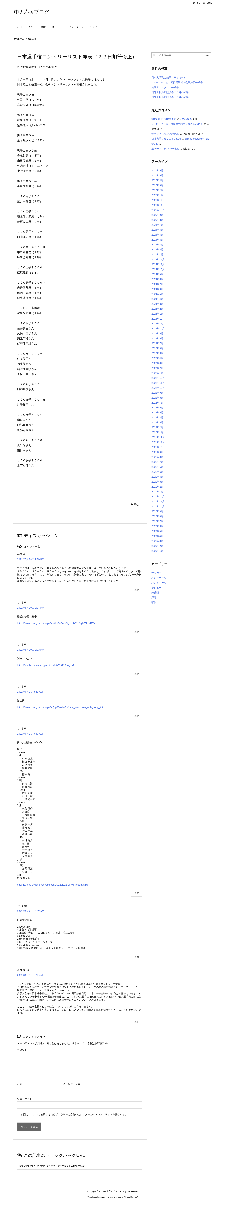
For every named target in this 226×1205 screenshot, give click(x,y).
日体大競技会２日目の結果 (166, 138)
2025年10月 (158, 210)
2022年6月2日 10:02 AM (30, 911)
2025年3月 (157, 244)
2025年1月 (157, 254)
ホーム (20, 38)
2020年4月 (157, 536)
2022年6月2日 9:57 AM (30, 733)
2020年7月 (157, 521)
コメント (22, 1050)
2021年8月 (157, 457)
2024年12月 (158, 259)
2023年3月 (157, 363)
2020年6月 (157, 526)
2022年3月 (157, 422)
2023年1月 (157, 373)
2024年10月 (158, 269)
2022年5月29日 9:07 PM (30, 607)
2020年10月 (158, 506)
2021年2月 (157, 486)
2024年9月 (157, 274)
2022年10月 (158, 387)
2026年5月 (157, 175)
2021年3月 (157, 481)
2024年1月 (157, 313)
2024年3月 (157, 303)
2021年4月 (157, 476)
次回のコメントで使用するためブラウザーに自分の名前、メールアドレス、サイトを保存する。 (74, 1114)
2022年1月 (157, 432)
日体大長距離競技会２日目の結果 (170, 92)
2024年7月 (157, 284)
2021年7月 (157, 462)
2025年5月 (157, 234)
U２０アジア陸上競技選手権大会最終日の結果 (177, 82)
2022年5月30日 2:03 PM (30, 649)
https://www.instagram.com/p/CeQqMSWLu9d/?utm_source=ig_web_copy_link (60, 707)
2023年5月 (157, 353)
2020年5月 (157, 531)
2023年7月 (157, 343)
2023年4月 (157, 358)
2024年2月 (157, 308)
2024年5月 (157, 294)
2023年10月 (158, 328)
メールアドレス (71, 1084)
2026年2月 (157, 190)
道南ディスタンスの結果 (165, 87)
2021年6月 (157, 466)
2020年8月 (157, 516)
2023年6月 (157, 348)
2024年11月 (158, 264)
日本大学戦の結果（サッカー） (168, 77)
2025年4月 (157, 239)
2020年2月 (157, 546)
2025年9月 (157, 215)
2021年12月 (158, 437)
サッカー (156, 572)
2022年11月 (158, 382)
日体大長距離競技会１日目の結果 (170, 97)
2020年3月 (157, 541)
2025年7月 (157, 224)
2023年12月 (158, 318)
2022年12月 (158, 378)
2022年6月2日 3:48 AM (30, 691)
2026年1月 (157, 195)
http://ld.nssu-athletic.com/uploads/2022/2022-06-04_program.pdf (53, 884)
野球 (153, 597)
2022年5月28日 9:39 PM (30, 559)
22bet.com (186, 119)
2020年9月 (157, 511)
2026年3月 (157, 185)
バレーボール (158, 577)
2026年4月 (157, 180)
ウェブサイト (24, 1098)
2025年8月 (157, 219)
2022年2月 (157, 427)
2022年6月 (157, 407)
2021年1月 (157, 491)
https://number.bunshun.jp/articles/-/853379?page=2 (45, 665)
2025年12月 (158, 200)
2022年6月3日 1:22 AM (30, 975)
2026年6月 (157, 170)
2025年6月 (157, 229)
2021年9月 (157, 452)
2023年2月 (157, 368)
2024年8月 (157, 279)
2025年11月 (158, 205)
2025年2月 (157, 249)
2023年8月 (157, 338)
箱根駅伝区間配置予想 (163, 119)
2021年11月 (158, 442)
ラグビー (156, 587)
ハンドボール (158, 582)
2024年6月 (157, 289)
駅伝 (34, 38)
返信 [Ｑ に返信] (136, 631)
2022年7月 (157, 402)
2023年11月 (158, 323)
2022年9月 (157, 392)
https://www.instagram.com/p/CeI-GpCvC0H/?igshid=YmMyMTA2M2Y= (56, 623)
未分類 (155, 592)
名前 (19, 1084)
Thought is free (131, 1197)
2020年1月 (157, 550)
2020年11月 (158, 501)
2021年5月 (157, 471)
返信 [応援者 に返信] (136, 589)
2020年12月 (158, 496)
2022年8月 (157, 397)
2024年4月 (157, 299)
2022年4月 (157, 417)
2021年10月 (158, 447)
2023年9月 (157, 333)
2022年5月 (157, 412)
